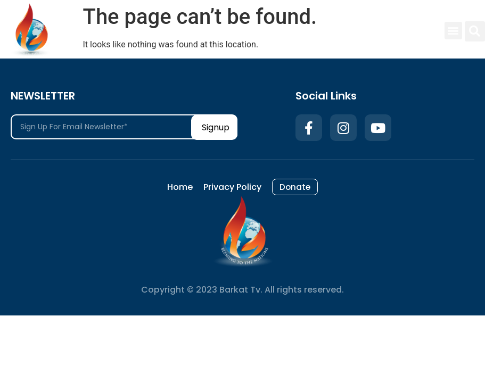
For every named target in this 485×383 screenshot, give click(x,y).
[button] (453, 30)
